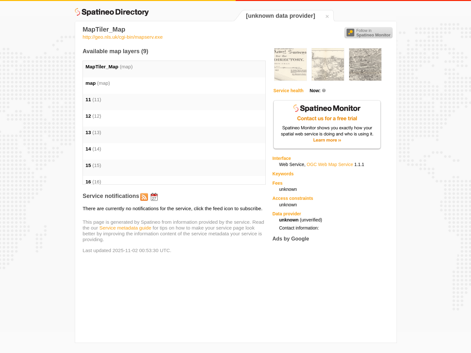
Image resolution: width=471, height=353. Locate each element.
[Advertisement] (326, 292)
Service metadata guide (125, 227)
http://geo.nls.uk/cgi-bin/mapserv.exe (123, 37)
